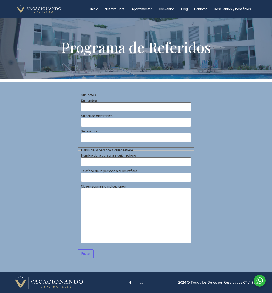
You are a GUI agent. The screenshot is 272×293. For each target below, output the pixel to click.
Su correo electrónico (136, 119)
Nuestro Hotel (115, 9)
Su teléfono (136, 134)
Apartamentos (142, 9)
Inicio (94, 9)
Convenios (167, 9)
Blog (184, 9)
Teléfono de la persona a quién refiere (136, 174)
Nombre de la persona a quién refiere (136, 159)
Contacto (200, 9)
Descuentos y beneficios (232, 9)
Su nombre (136, 104)
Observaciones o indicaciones (136, 214)
